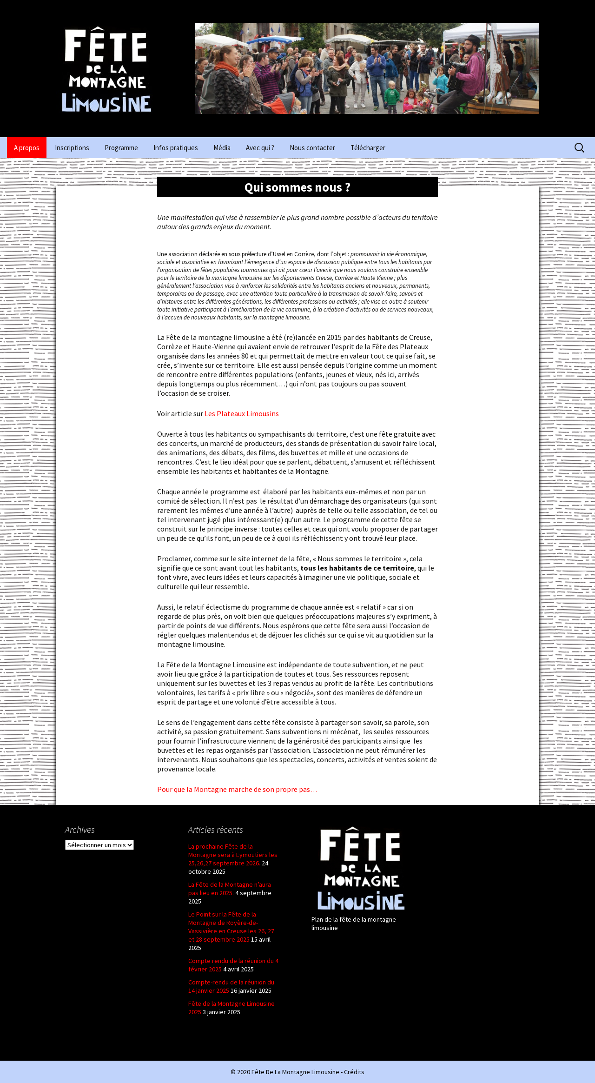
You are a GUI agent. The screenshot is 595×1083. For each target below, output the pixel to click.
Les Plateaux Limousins (241, 413)
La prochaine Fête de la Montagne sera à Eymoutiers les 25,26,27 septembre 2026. (233, 854)
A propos (27, 147)
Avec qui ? (260, 147)
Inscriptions (72, 147)
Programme (121, 147)
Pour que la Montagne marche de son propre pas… (237, 789)
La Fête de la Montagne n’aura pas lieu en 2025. (229, 888)
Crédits (354, 1072)
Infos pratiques (175, 147)
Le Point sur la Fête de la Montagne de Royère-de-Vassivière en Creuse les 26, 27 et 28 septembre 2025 (231, 926)
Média (222, 147)
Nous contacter (312, 147)
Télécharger (367, 147)
